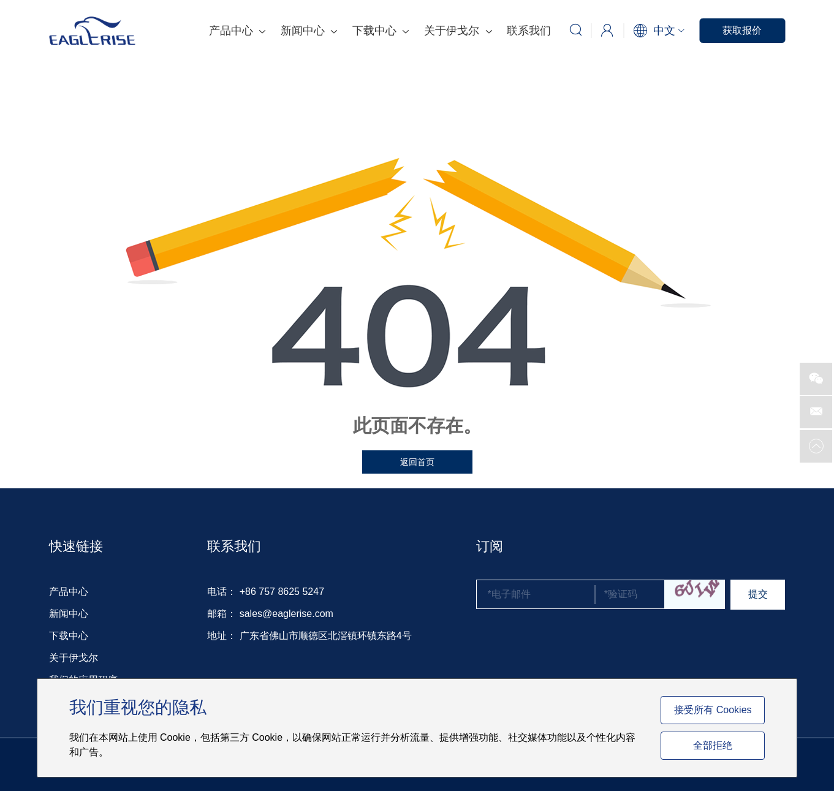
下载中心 (380, 31)
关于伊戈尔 (457, 31)
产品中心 (237, 31)
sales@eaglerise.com (286, 613)
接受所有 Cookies (712, 710)
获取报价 (742, 30)
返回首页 (417, 462)
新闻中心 (309, 31)
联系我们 (529, 31)
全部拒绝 (712, 745)
